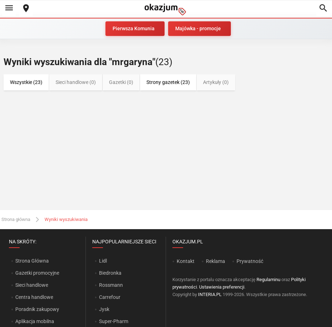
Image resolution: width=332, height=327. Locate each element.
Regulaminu (268, 279)
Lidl (103, 261)
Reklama (215, 261)
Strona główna (15, 219)
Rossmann (111, 285)
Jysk (104, 309)
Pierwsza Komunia (134, 28)
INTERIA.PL (210, 294)
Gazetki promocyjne (37, 273)
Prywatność (250, 261)
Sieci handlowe (31, 285)
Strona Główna (31, 261)
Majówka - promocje (198, 28)
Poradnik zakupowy (37, 309)
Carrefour (109, 297)
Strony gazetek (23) (168, 82)
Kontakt (185, 261)
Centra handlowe (34, 297)
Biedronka (110, 273)
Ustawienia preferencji (221, 287)
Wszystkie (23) (26, 82)
